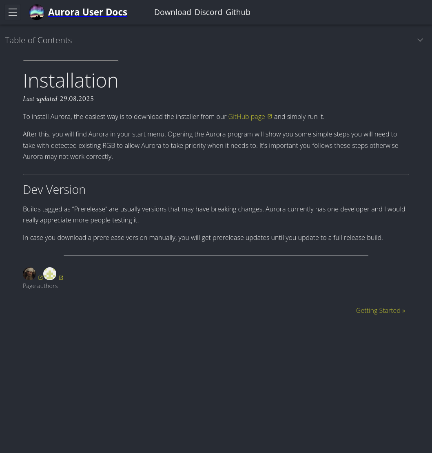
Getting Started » (380, 310)
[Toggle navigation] (12, 12)
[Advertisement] (216, 381)
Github (238, 12)
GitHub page (246, 116)
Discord (208, 12)
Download (172, 12)
